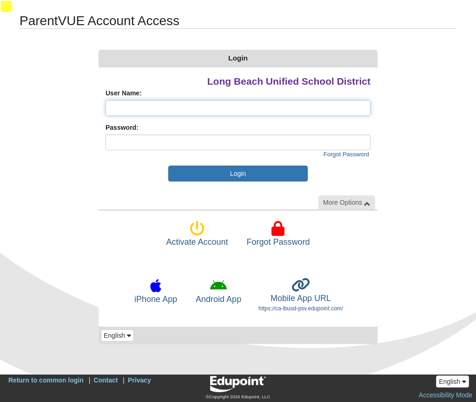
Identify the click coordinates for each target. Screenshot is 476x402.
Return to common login (46, 380)
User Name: (124, 93)
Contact (105, 380)
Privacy (139, 380)
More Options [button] (346, 203)
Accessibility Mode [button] (445, 395)
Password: (122, 127)
